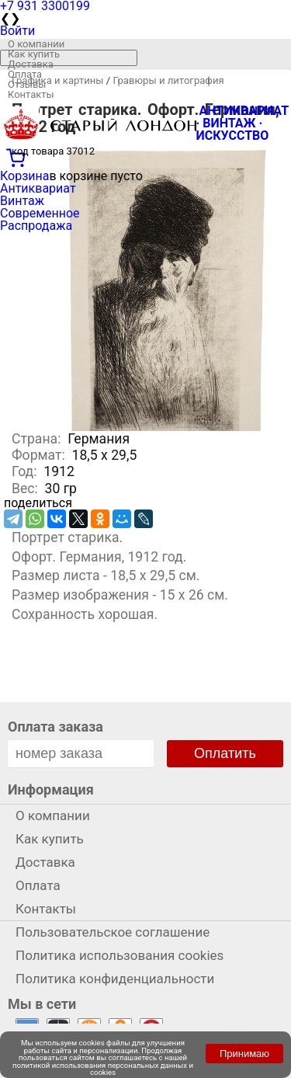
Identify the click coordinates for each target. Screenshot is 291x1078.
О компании (36, 44)
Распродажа (36, 225)
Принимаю (244, 1053)
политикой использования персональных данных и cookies (102, 1069)
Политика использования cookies (119, 955)
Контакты (31, 94)
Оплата (25, 74)
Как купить (34, 54)
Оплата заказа (55, 726)
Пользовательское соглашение (113, 932)
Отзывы (27, 84)
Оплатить (225, 753)
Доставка (31, 64)
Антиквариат (38, 188)
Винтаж (22, 200)
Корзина (24, 176)
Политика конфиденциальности (115, 978)
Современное (40, 213)
